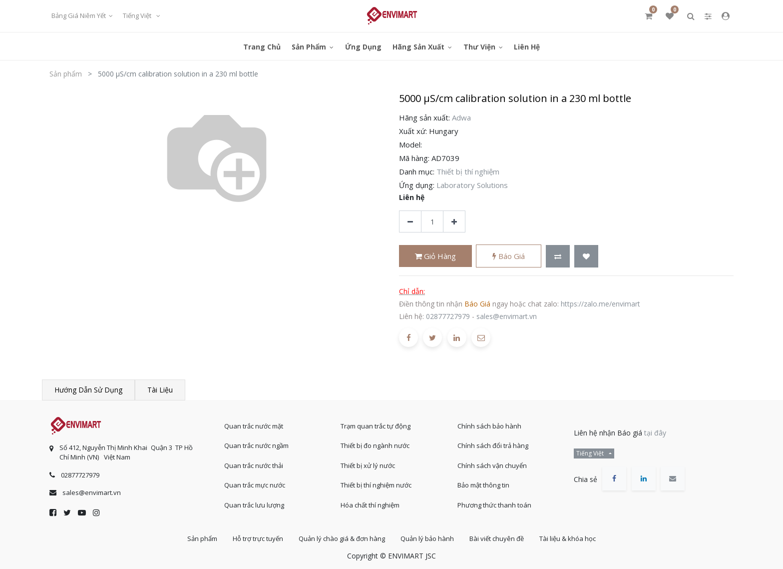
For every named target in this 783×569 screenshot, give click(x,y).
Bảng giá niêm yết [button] (79, 15)
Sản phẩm (65, 73)
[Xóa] (410, 221)
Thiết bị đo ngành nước (375, 445)
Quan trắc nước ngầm (256, 445)
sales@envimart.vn (506, 316)
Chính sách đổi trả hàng (492, 445)
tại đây (655, 433)
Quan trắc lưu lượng (254, 505)
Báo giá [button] (508, 256)
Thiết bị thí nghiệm (467, 171)
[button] (558, 256)
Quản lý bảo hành (427, 538)
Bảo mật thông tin (483, 485)
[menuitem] (262, 46)
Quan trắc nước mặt (253, 426)
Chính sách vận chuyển (492, 465)
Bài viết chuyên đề (496, 538)
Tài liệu (160, 389)
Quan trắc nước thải (253, 465)
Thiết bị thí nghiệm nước (376, 485)
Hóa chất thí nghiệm (370, 505)
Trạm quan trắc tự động (375, 426)
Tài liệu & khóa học (567, 538)
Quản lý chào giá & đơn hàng (342, 538)
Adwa (461, 117)
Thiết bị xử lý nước (368, 465)
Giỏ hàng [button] (435, 256)
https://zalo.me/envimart (600, 303)
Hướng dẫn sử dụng (88, 389)
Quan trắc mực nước (254, 485)
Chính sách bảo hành (489, 426)
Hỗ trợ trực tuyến (258, 538)
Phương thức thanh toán (494, 505)
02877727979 (448, 316)
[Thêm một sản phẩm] (454, 221)
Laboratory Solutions (472, 185)
